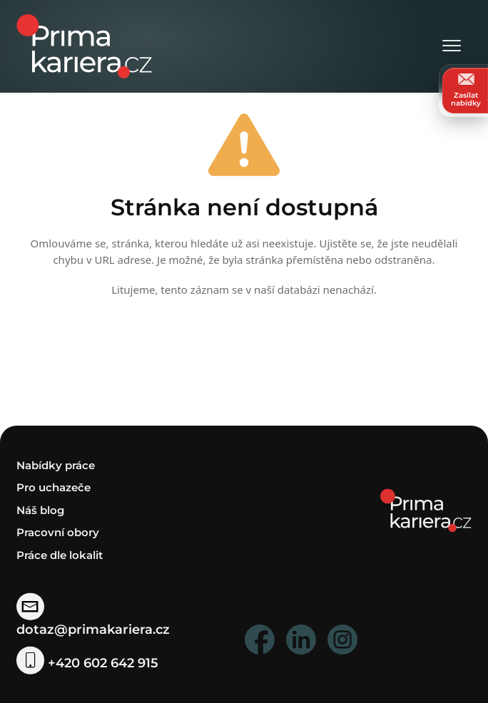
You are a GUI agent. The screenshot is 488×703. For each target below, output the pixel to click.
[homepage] (426, 509)
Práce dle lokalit (59, 555)
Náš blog (40, 510)
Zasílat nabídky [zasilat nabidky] (466, 90)
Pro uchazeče (53, 487)
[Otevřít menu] (452, 47)
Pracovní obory (57, 532)
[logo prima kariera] (84, 45)
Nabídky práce (55, 465)
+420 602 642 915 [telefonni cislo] (87, 663)
